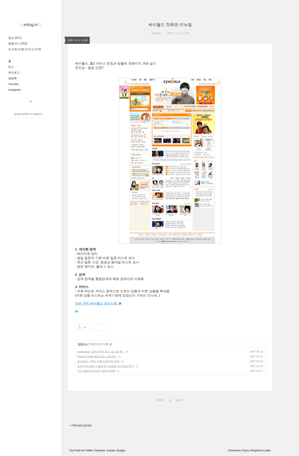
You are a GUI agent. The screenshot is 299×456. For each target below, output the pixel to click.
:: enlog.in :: (30, 24)
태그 (11, 66)
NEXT (179, 399)
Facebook (99, 450)
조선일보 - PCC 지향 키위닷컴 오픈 (98, 361)
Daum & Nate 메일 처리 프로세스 (97, 356)
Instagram (14, 89)
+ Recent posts (81, 425)
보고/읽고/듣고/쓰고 (24, 49)
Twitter (89, 450)
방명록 (12, 78)
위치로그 (14, 72)
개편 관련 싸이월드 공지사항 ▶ (98, 303)
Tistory (245, 450)
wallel (267, 450)
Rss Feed (75, 450)
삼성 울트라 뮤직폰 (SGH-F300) (96, 370)
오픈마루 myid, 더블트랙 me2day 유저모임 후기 (105, 366)
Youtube (13, 84)
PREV (160, 399)
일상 (15, 37)
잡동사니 (17, 43)
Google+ (121, 450)
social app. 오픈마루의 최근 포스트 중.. (100, 351)
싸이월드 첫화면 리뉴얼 (170, 24)
